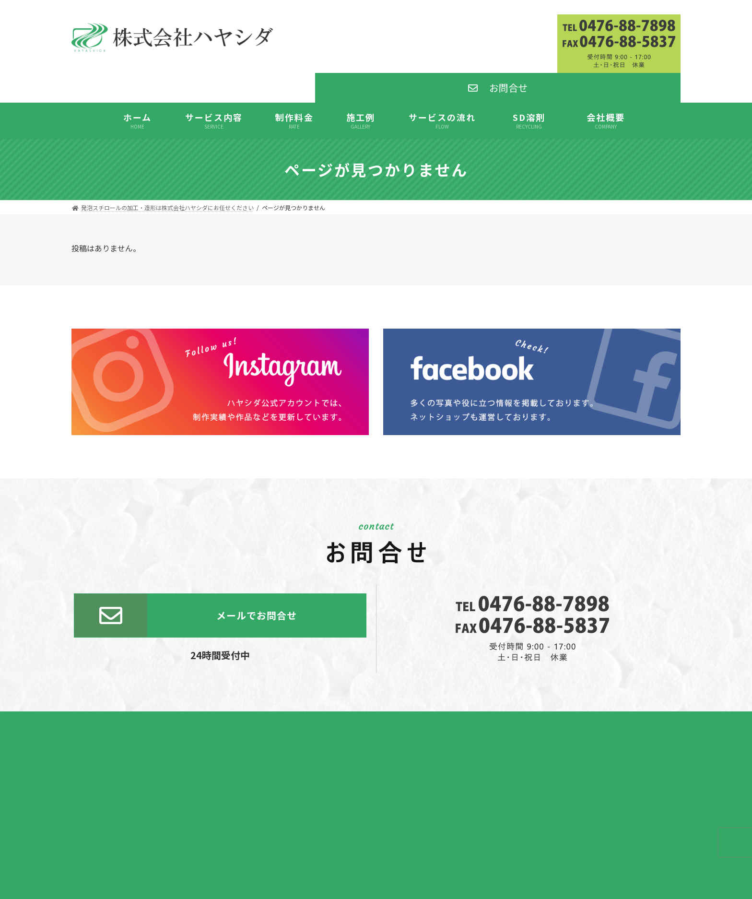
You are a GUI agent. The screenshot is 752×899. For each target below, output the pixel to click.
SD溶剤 (376, 828)
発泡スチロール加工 (376, 816)
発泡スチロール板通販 (376, 840)
